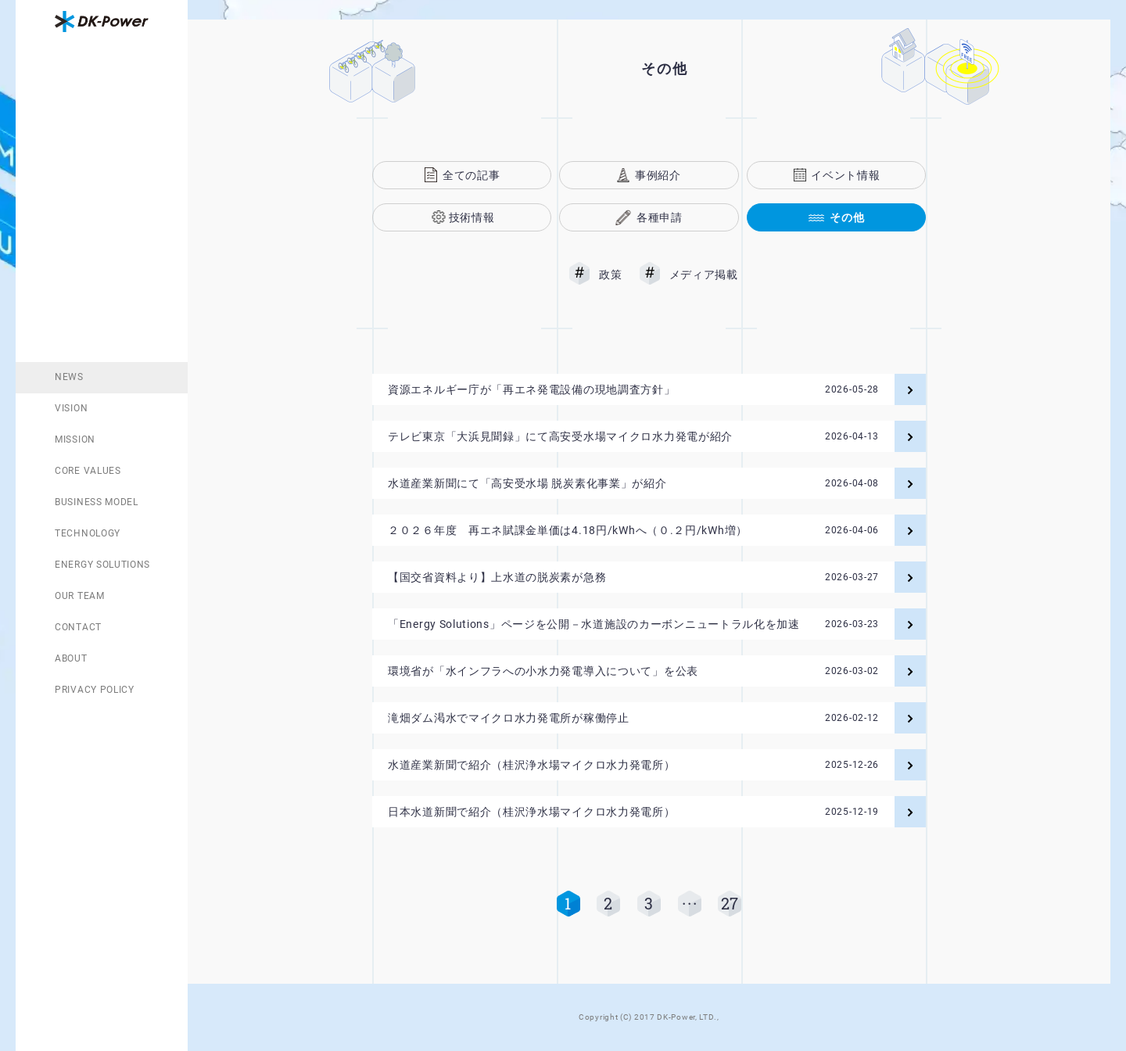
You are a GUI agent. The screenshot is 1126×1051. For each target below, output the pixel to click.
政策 (610, 274)
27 (730, 903)
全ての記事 (471, 175)
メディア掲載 (703, 274)
